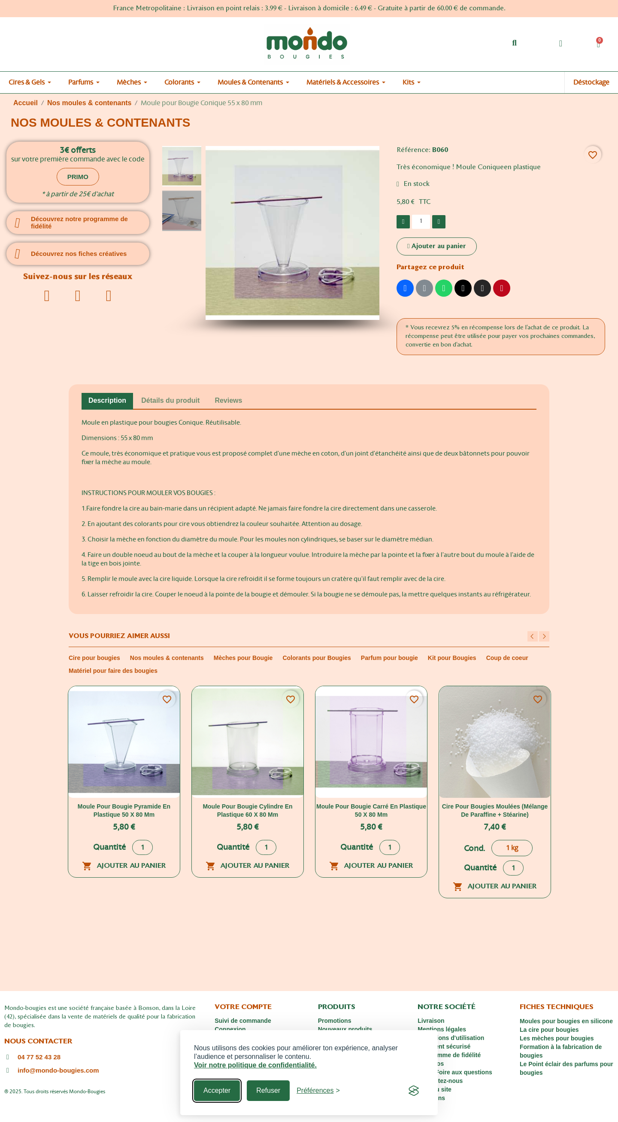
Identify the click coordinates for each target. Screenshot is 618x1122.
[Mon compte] (561, 43)
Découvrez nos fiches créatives (79, 253)
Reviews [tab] (228, 400)
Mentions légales (442, 1029)
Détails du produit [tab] (170, 400)
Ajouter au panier (124, 866)
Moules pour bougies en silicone (566, 1021)
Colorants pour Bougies (316, 657)
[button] (514, 43)
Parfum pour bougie (389, 657)
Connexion (230, 1029)
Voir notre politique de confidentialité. (255, 1065)
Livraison (431, 1020)
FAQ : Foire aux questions (455, 1072)
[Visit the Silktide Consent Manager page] (413, 1090)
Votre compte (243, 1007)
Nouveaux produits (345, 1029)
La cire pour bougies (549, 1029)
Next (544, 636)
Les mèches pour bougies (557, 1038)
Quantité (109, 847)
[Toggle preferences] (318, 1090)
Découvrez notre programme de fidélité (79, 222)
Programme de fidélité (449, 1055)
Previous (532, 636)
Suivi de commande (243, 1020)
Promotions (334, 1020)
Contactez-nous (440, 1080)
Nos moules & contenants (167, 657)
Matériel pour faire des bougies (113, 670)
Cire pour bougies (94, 657)
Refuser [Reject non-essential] (268, 1090)
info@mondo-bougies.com (58, 1070)
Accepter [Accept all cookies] (216, 1090)
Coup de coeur (507, 657)
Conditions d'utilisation (451, 1037)
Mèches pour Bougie (243, 657)
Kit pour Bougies (452, 657)
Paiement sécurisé (444, 1046)
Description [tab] (107, 400)
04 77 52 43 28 (39, 1057)
